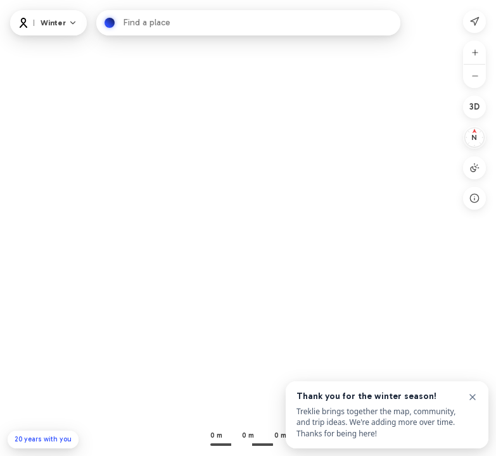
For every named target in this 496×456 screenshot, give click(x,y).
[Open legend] (474, 198)
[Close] (472, 397)
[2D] (474, 107)
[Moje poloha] (474, 21)
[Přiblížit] (475, 52)
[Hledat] (110, 23)
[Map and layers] (59, 23)
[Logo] (23, 22)
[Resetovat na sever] (474, 137)
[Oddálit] (475, 76)
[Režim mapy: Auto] (474, 167)
